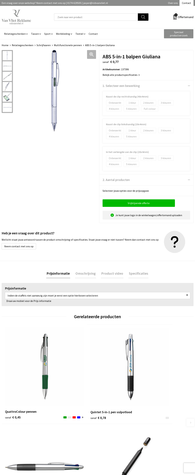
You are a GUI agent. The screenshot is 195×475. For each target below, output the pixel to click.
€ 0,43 (108, 380)
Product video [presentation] (112, 273)
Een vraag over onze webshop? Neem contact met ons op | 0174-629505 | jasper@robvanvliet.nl (55, 3)
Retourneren (109, 425)
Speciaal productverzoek (178, 33)
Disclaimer (155, 435)
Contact (186, 3)
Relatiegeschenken (22, 45)
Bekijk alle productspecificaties (121, 74)
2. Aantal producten (116, 180)
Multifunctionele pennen (68, 45)
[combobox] (96, 17)
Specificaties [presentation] (137, 273)
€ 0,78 (60, 385)
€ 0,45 (13, 380)
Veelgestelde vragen (65, 425)
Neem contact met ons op (18, 246)
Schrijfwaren (44, 45)
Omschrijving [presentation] (86, 273)
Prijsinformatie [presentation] (59, 273)
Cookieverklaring (158, 425)
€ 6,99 (156, 390)
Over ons (173, 3)
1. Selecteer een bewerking (121, 86)
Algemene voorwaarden (162, 420)
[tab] (59, 273)
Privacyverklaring (159, 430)
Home (5, 45)
